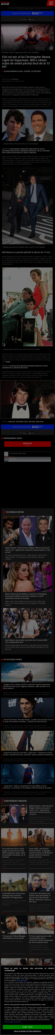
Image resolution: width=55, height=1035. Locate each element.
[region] (27, 1000)
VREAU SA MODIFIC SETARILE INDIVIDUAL (27, 1031)
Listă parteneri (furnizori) (12, 1022)
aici (50, 993)
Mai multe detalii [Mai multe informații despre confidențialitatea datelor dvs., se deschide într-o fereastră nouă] (22, 980)
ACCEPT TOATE (28, 1027)
